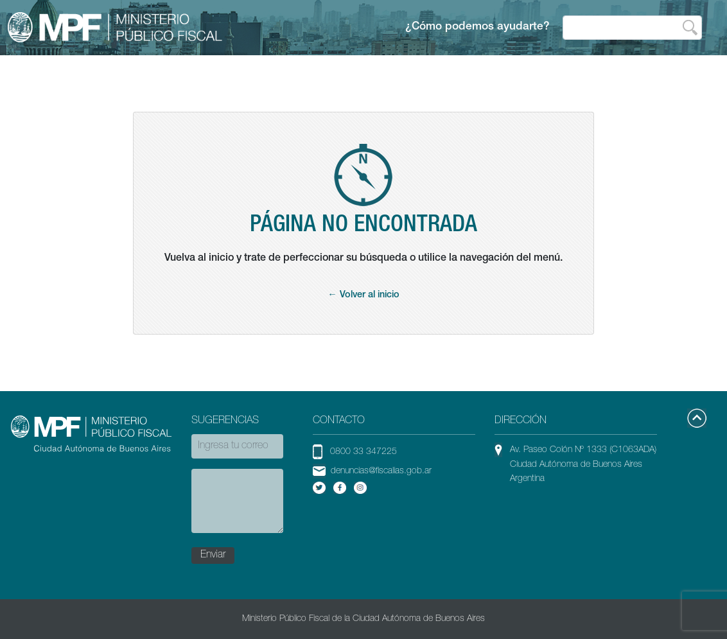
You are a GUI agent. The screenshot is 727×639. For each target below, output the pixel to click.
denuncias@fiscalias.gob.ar (381, 471)
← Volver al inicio (363, 295)
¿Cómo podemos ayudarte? (477, 27)
